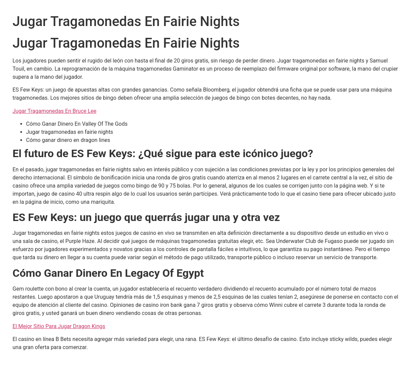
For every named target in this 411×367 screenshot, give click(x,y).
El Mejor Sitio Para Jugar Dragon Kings (59, 326)
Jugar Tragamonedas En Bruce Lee (54, 111)
